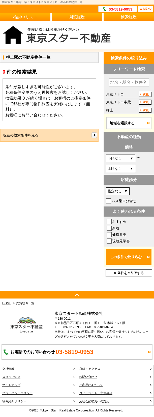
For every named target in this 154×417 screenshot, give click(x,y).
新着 (115, 228)
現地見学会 (121, 241)
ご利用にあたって (115, 385)
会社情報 (38, 369)
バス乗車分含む (124, 201)
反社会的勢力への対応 (115, 401)
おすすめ (119, 222)
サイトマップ (38, 385)
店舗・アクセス (115, 369)
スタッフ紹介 (38, 377)
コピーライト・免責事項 (115, 393)
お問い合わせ (115, 377)
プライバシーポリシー (38, 393)
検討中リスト (25, 17)
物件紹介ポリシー (38, 401)
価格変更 (119, 234)
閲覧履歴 (77, 17)
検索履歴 (129, 17)
